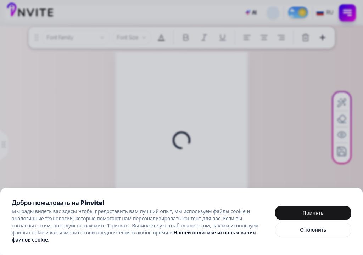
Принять (313, 212)
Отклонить (313, 229)
